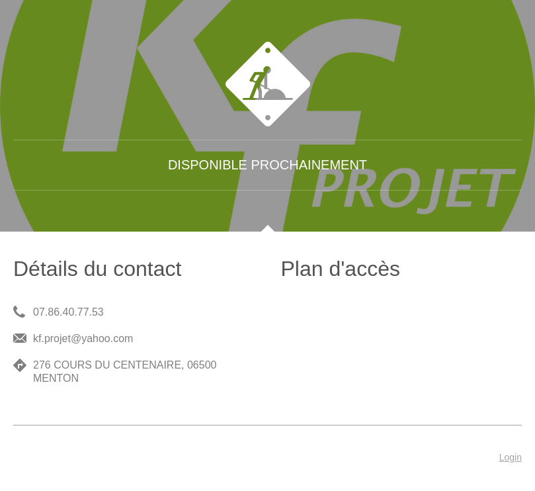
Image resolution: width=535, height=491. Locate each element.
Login (510, 457)
